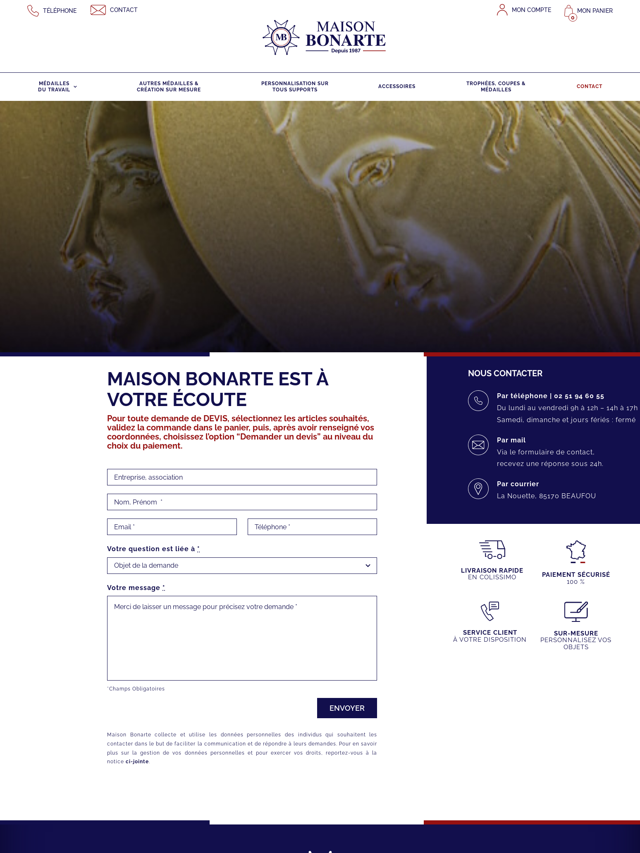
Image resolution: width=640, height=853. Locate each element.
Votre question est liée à (153, 549)
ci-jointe (136, 762)
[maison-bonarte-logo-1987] (324, 11)
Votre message (136, 588)
